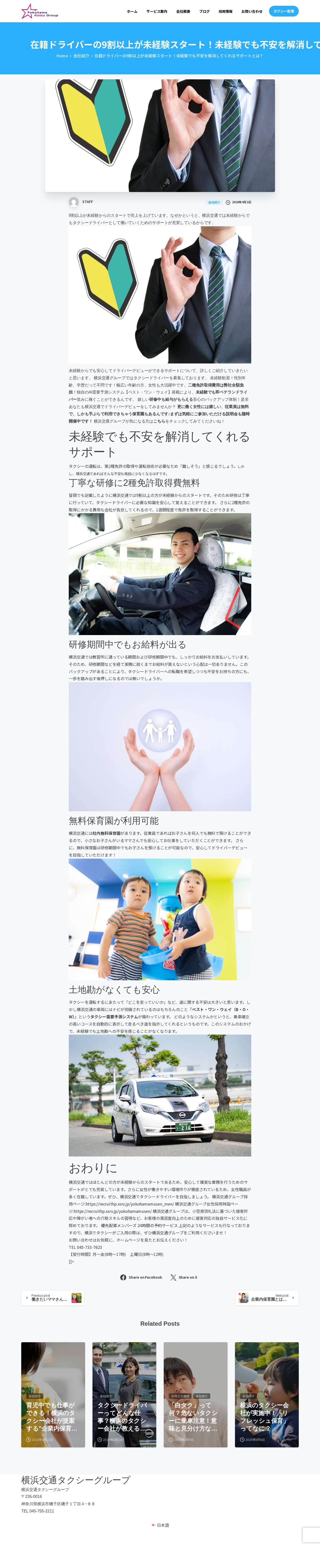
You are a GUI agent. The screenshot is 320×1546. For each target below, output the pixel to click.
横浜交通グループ (110, 378)
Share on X (183, 1277)
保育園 (138, 414)
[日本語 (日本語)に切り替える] (160, 1533)
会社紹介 (81, 56)
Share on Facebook (141, 1277)
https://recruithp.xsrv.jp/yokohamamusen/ (113, 1211)
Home (62, 56)
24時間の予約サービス (158, 1225)
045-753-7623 (89, 1247)
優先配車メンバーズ (118, 1225)
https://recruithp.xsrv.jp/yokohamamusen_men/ (130, 1204)
